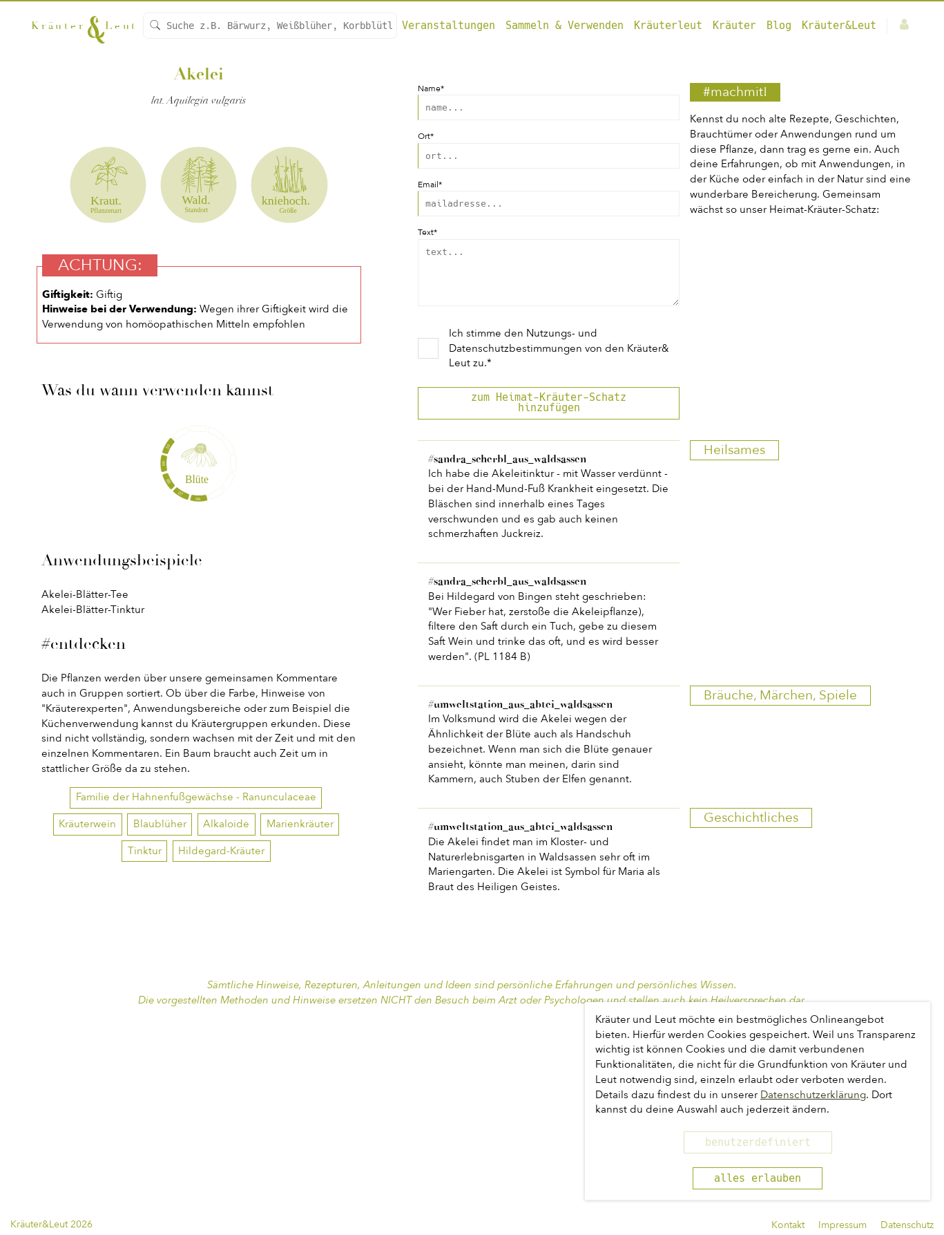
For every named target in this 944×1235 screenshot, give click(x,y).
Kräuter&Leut (839, 25)
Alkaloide (226, 1048)
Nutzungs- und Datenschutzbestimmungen (523, 351)
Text (427, 232)
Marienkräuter (300, 1048)
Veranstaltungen (448, 25)
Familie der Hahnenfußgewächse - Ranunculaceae (196, 1021)
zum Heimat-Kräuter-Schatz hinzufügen (548, 413)
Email (430, 184)
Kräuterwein (87, 1048)
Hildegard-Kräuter (221, 1075)
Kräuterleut (668, 25)
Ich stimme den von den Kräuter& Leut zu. (559, 359)
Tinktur (145, 1075)
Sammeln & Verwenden (564, 25)
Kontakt (788, 1225)
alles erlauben (757, 1178)
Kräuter (734, 25)
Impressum (842, 1225)
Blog (779, 25)
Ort (426, 136)
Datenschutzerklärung (813, 1095)
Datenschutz (907, 1225)
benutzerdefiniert (758, 1142)
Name (431, 88)
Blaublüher (159, 1048)
